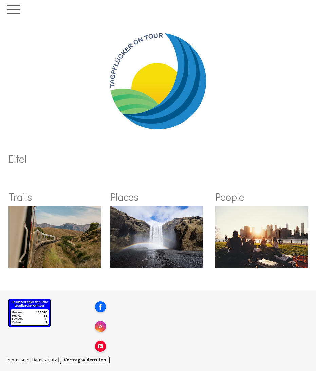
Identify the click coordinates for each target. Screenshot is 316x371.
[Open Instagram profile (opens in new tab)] (100, 326)
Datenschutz (44, 360)
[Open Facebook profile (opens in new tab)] (100, 306)
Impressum (18, 360)
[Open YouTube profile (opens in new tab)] (100, 346)
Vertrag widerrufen (85, 360)
